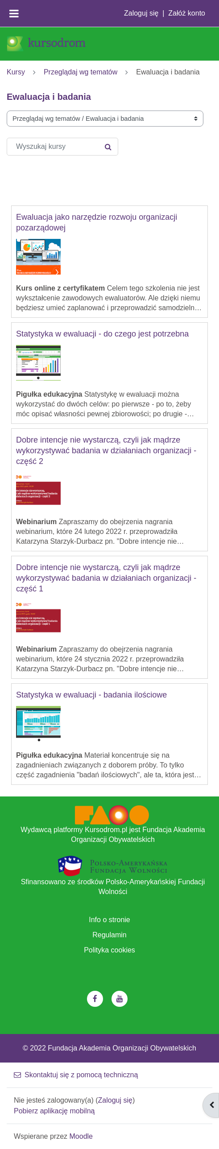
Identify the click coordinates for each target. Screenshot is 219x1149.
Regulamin (109, 935)
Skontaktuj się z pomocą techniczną (76, 1075)
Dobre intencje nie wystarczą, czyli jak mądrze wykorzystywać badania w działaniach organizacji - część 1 (106, 578)
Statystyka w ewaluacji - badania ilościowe (91, 694)
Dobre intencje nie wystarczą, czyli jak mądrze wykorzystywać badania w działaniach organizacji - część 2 (106, 450)
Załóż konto (186, 13)
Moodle (81, 1136)
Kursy (16, 72)
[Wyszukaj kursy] (62, 147)
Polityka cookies (109, 950)
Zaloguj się (141, 13)
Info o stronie (109, 919)
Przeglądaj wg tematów (80, 72)
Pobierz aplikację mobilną (54, 1111)
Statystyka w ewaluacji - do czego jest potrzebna (102, 333)
